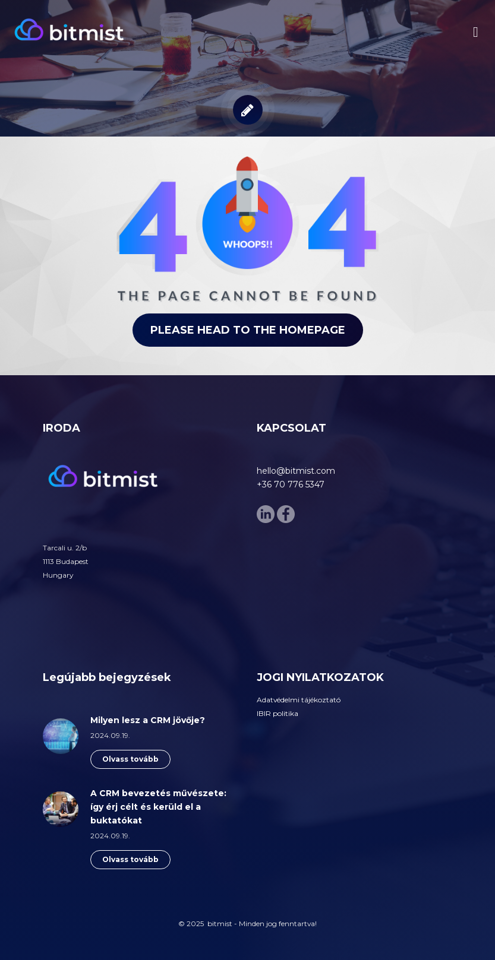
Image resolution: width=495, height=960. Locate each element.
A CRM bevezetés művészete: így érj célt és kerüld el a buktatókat (158, 807)
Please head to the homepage (247, 330)
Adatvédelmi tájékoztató (298, 699)
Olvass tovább (130, 759)
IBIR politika (277, 713)
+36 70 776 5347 (290, 484)
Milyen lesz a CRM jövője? (147, 720)
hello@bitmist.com (296, 470)
